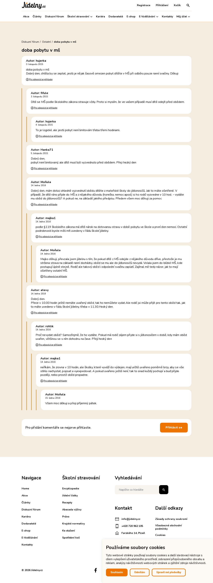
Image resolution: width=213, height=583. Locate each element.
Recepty (67, 502)
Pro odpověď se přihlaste (40, 79)
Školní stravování (79, 16)
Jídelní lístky (70, 495)
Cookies (160, 535)
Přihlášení (162, 5)
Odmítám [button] (139, 572)
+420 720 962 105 (129, 526)
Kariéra (100, 16)
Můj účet (183, 16)
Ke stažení (68, 530)
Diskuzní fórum (54, 16)
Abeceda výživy (71, 509)
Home (25, 488)
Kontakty (167, 16)
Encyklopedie (70, 488)
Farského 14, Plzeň (130, 533)
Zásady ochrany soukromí (171, 519)
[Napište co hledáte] (141, 489)
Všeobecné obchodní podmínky (168, 527)
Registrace (143, 5)
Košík (177, 5)
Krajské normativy (73, 523)
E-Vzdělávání (148, 16)
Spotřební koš (71, 537)
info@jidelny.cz (127, 519)
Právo (65, 516)
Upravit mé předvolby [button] (168, 572)
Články (37, 16)
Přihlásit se (174, 427)
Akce (26, 16)
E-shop (131, 16)
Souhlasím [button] (117, 572)
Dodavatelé (116, 16)
